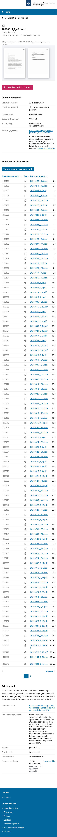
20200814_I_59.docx (39, 597)
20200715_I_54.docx (39, 568)
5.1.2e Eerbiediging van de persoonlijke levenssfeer (41, 131)
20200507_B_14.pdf (38, 563)
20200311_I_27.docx (39, 398)
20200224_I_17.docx (39, 224)
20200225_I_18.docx (39, 268)
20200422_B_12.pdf (38, 505)
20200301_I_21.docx (39, 369)
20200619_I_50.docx (39, 553)
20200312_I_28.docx (39, 389)
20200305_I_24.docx (39, 365)
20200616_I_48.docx (39, 524)
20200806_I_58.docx (39, 635)
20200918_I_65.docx (39, 572)
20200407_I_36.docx (39, 456)
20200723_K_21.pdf (38, 606)
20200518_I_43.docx (39, 490)
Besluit (11, 18)
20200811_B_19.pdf (38, 616)
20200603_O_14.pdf (39, 326)
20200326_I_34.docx (39, 394)
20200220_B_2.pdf (38, 215)
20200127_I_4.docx (38, 205)
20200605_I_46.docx (39, 500)
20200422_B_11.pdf (38, 485)
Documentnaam (39, 176)
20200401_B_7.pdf (38, 461)
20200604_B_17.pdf (38, 630)
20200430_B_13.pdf (38, 519)
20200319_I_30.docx (39, 384)
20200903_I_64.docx (39, 601)
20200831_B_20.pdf (38, 626)
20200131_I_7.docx (38, 229)
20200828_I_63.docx (39, 582)
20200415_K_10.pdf (38, 423)
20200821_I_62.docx (39, 611)
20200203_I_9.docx (38, 210)
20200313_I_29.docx (39, 413)
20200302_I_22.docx (39, 379)
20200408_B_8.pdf (38, 466)
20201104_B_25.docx (39, 658)
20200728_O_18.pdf (39, 652)
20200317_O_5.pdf (38, 336)
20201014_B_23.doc (39, 640)
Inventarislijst (49, 761)
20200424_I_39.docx (39, 442)
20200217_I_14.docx (39, 200)
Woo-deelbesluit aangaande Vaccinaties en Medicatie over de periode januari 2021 (42, 707)
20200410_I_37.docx (39, 418)
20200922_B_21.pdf (38, 587)
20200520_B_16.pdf (38, 539)
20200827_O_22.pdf (39, 316)
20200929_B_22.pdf (38, 592)
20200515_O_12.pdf (39, 306)
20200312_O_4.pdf (38, 321)
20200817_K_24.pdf (38, 577)
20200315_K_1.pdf (38, 297)
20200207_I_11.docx (39, 244)
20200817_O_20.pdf (39, 345)
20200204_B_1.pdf (38, 190)
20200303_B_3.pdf (38, 282)
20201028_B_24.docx (39, 646)
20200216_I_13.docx (39, 277)
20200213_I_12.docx (39, 186)
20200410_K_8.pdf (38, 437)
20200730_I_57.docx (39, 529)
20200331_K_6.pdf (38, 311)
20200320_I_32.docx (39, 408)
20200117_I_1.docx (38, 273)
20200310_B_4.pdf (38, 355)
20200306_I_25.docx (39, 302)
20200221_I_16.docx (39, 253)
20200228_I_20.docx (39, 219)
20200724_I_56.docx (39, 558)
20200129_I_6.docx (38, 263)
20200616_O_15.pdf (39, 350)
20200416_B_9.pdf (38, 471)
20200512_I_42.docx (39, 514)
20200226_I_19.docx (39, 248)
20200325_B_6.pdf (38, 447)
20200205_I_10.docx (39, 258)
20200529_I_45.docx (39, 481)
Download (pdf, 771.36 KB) (17, 87)
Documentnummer (12, 176)
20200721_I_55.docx (39, 548)
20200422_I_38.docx (39, 452)
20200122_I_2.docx (38, 181)
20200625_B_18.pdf (38, 621)
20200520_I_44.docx (39, 510)
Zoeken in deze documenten (17, 169)
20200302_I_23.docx (39, 374)
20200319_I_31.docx (39, 360)
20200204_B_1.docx (39, 664)
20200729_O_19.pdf (39, 331)
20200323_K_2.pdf (38, 287)
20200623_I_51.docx (39, 543)
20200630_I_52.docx (39, 534)
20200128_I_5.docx (38, 239)
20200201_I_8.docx (38, 195)
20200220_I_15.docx (39, 234)
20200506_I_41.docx (39, 432)
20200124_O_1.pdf (38, 292)
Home (5, 12)
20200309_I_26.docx (39, 403)
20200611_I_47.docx (39, 495)
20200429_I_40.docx (39, 427)
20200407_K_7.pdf (38, 340)
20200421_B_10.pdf (38, 476)
